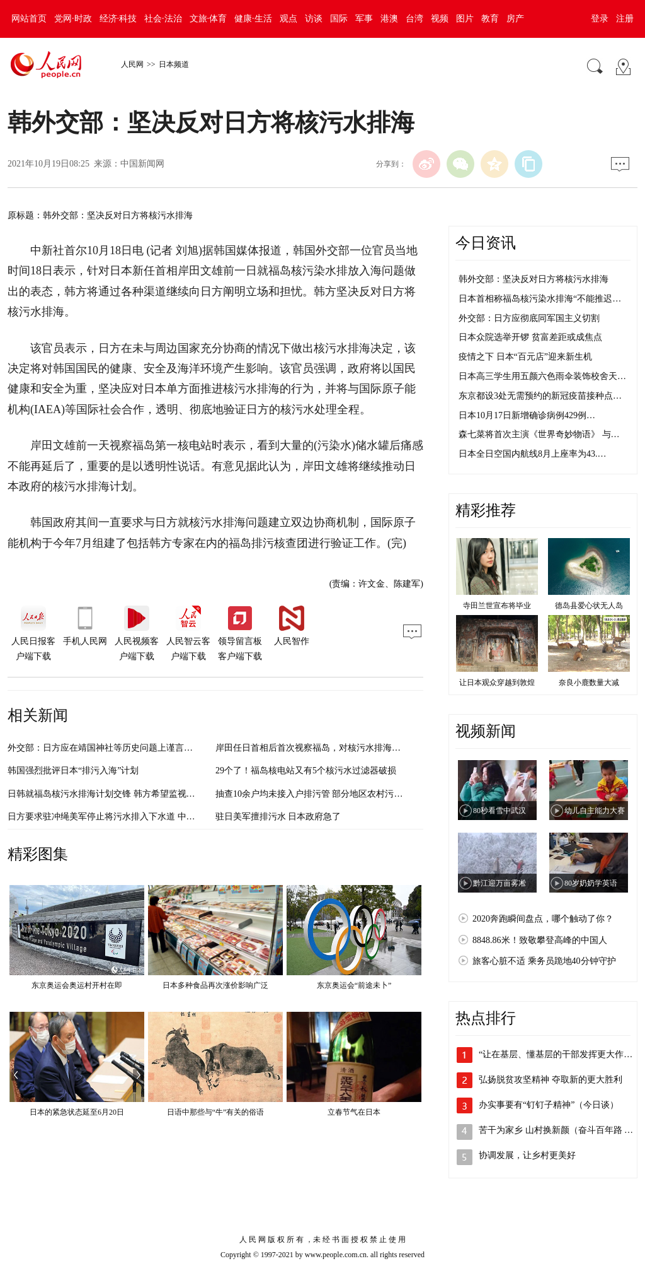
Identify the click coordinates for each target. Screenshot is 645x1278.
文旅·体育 (208, 18)
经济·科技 (118, 18)
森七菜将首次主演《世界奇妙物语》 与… (539, 434)
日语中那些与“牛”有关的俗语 (216, 1112)
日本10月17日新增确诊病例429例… (527, 415)
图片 (465, 18)
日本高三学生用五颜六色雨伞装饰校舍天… (542, 376)
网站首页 (29, 18)
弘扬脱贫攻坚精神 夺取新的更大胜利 (550, 1079)
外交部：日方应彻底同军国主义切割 (529, 318)
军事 (364, 18)
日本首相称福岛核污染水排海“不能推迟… (540, 298)
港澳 (389, 18)
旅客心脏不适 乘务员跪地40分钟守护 (544, 961)
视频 (439, 18)
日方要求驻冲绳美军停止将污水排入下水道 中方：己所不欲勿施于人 (141, 816)
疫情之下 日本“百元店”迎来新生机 (525, 356)
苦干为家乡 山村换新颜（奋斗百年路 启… (560, 1130)
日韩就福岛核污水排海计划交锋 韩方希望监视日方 (106, 794)
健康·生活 (253, 18)
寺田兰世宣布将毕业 (497, 605)
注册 (625, 18)
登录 (599, 18)
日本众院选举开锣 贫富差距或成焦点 (530, 337)
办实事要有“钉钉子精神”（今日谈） (549, 1105)
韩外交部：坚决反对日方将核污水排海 (533, 279)
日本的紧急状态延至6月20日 (77, 1112)
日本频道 (174, 64)
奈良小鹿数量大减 (589, 682)
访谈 (313, 18)
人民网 (132, 64)
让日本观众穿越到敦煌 (497, 682)
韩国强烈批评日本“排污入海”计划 (73, 770)
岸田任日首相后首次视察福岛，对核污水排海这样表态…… (330, 748)
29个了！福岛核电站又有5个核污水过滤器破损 (305, 770)
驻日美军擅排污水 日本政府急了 (278, 816)
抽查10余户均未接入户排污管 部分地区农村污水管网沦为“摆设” (339, 794)
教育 (490, 18)
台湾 (414, 18)
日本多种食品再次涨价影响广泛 (215, 985)
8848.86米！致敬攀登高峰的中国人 (539, 940)
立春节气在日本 (354, 1112)
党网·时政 (73, 18)
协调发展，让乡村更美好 (527, 1155)
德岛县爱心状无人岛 (589, 605)
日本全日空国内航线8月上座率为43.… (533, 454)
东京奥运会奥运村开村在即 (76, 985)
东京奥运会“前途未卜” (354, 985)
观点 (288, 18)
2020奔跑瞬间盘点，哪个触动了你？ (543, 918)
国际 (339, 18)
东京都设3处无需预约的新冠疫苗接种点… (540, 396)
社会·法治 (163, 18)
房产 (515, 18)
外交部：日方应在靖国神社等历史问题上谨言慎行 (105, 748)
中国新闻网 (142, 163)
